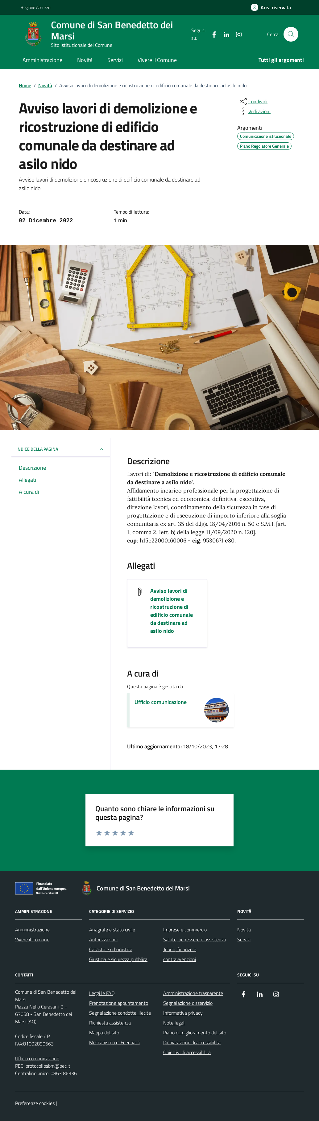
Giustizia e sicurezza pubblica (118, 959)
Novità (85, 60)
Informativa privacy (183, 1013)
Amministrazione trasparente (193, 993)
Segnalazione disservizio (188, 1003)
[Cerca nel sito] (291, 34)
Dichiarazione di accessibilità (192, 1042)
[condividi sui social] (253, 101)
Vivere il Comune (157, 60)
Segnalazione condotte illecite (120, 1013)
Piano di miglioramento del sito (194, 1032)
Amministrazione (42, 60)
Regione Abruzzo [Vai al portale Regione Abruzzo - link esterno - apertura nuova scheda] (35, 7)
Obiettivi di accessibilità (187, 1052)
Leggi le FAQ (102, 993)
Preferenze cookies (35, 1103)
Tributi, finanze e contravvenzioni (179, 954)
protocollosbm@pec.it (48, 1066)
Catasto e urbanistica (110, 949)
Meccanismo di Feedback (114, 1042)
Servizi (115, 60)
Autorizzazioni (103, 939)
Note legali (174, 1022)
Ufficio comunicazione (161, 702)
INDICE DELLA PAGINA (60, 449)
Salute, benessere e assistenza (194, 939)
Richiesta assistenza (110, 1022)
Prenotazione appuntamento (118, 1003)
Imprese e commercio (185, 929)
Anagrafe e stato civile (112, 929)
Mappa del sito (104, 1032)
